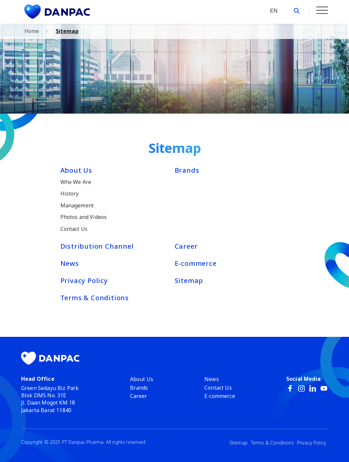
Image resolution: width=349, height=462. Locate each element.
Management (77, 205)
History (69, 193)
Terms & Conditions (94, 297)
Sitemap (67, 31)
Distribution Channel (97, 246)
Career (186, 246)
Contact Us (74, 228)
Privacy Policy (84, 280)
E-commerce (196, 263)
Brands (187, 170)
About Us (76, 170)
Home (31, 31)
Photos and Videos (83, 217)
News (69, 263)
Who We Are (75, 182)
